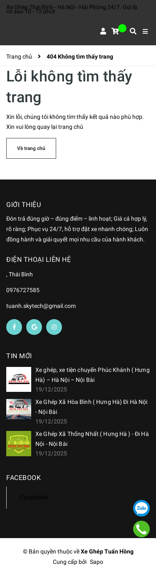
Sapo (96, 561)
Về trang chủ (31, 148)
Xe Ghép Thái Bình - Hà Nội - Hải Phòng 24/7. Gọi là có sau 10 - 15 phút (71, 9)
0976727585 (23, 290)
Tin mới (19, 356)
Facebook (33, 497)
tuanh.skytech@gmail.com (41, 306)
